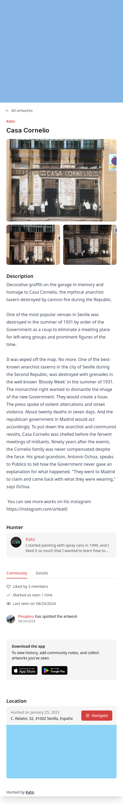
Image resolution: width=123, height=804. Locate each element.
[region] (61, 51)
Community (16, 573)
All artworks (19, 110)
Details (42, 573)
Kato (10, 121)
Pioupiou (26, 616)
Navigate (97, 715)
